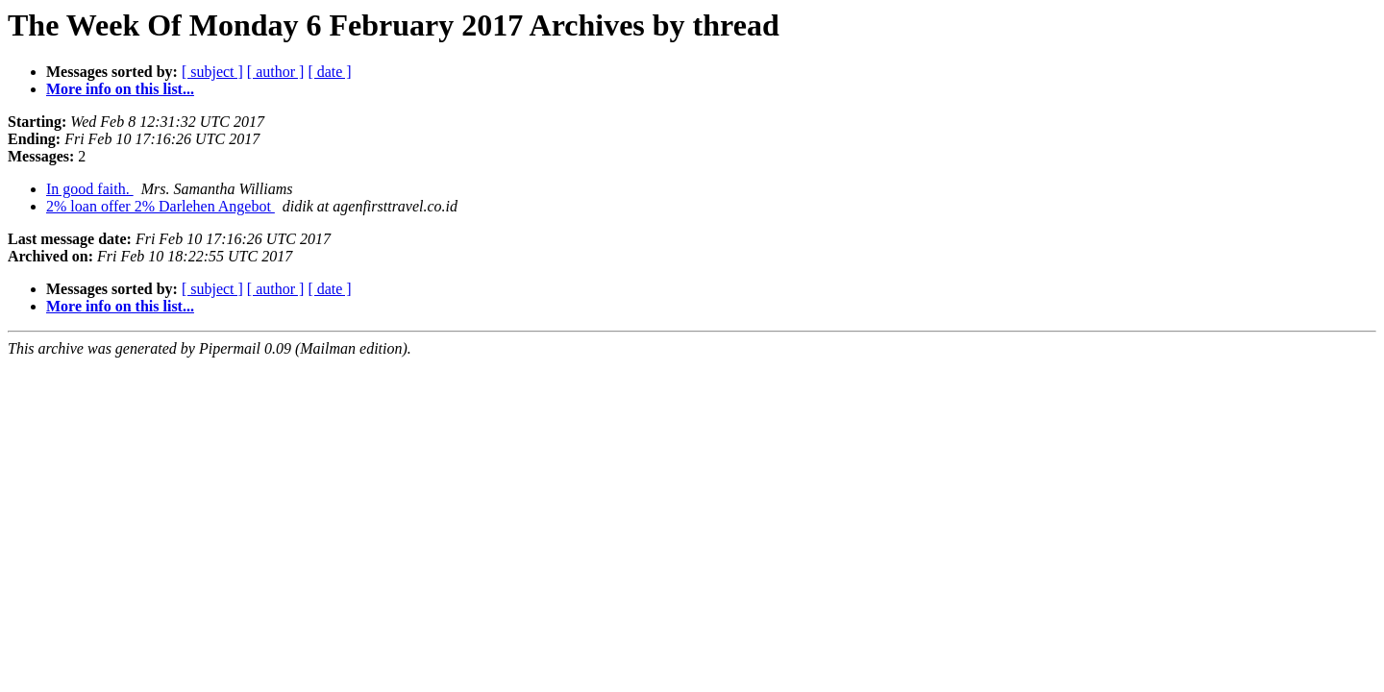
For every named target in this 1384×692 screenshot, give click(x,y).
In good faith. (90, 189)
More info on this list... (120, 89)
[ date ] (329, 71)
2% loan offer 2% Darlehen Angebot (160, 206)
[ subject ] (212, 71)
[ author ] (276, 71)
